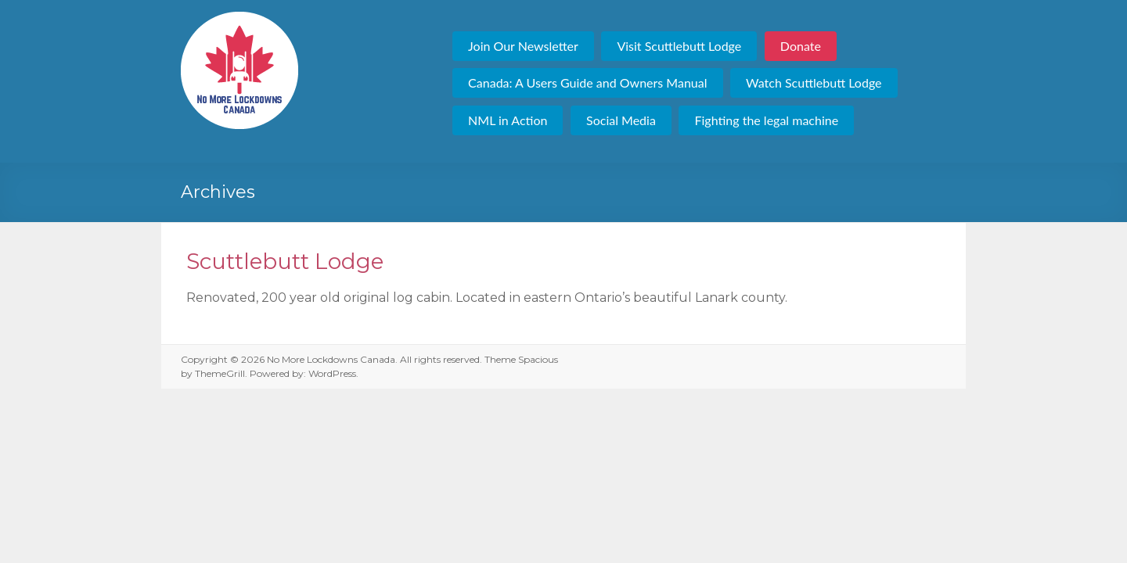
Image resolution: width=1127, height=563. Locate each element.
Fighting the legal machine (766, 120)
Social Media (621, 120)
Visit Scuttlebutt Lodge (679, 45)
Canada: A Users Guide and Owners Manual (587, 82)
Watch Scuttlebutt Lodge (813, 82)
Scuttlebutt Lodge (284, 261)
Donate (800, 45)
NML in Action (507, 120)
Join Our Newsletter (523, 45)
